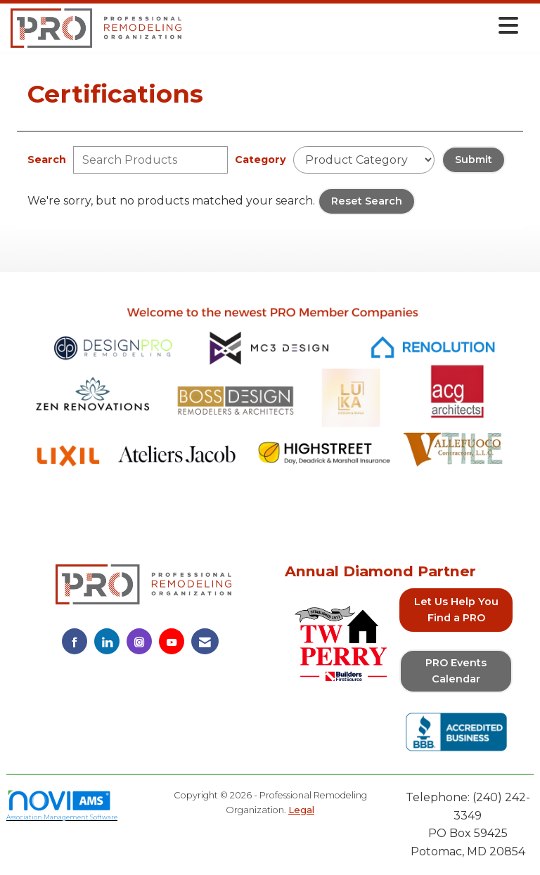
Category (260, 159)
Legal (301, 810)
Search (46, 159)
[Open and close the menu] (353, 25)
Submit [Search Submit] (473, 159)
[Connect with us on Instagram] (139, 641)
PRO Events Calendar (456, 670)
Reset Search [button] (366, 201)
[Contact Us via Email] (205, 641)
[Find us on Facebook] (74, 641)
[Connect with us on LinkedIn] (107, 641)
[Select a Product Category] (364, 160)
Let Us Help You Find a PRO (456, 609)
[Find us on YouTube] (171, 641)
